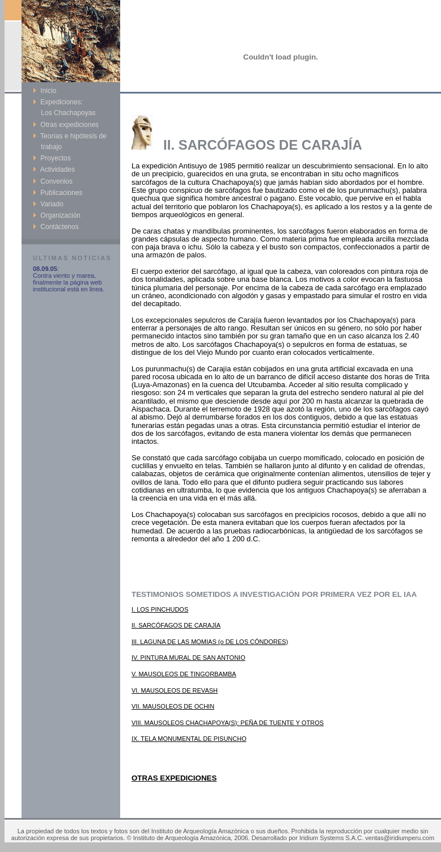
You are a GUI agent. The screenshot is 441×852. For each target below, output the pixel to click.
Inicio (44, 91)
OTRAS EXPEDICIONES (174, 778)
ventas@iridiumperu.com (399, 837)
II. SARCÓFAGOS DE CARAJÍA (176, 625)
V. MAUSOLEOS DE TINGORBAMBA (184, 674)
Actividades (54, 169)
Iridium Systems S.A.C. (331, 837)
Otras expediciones (66, 125)
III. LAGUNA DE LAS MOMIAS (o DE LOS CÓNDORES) (210, 641)
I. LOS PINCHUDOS (160, 609)
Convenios (53, 181)
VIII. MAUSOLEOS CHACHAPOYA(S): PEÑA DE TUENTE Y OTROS (228, 722)
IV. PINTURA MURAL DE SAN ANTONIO (188, 657)
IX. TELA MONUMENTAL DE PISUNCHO (189, 738)
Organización (56, 215)
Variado (48, 204)
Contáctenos (56, 227)
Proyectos (52, 158)
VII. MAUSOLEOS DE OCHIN (173, 706)
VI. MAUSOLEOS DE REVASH (175, 690)
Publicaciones (57, 193)
